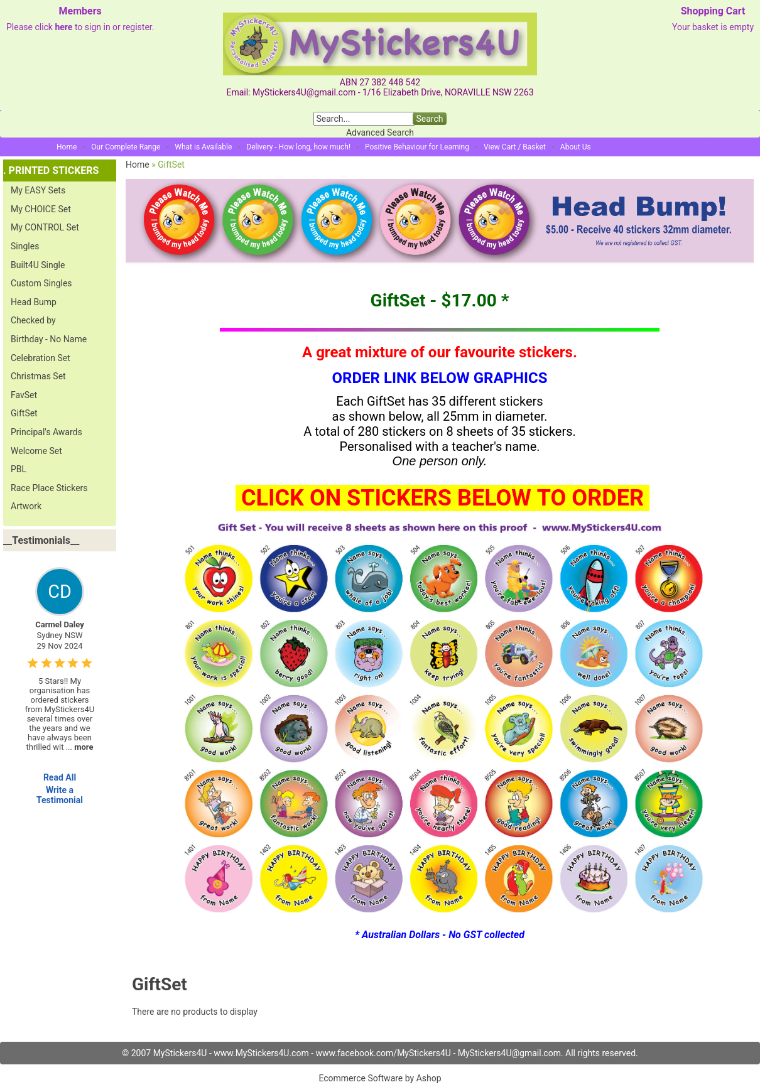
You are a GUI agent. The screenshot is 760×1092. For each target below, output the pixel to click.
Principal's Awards (46, 432)
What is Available (203, 147)
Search (429, 119)
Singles (25, 246)
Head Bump (34, 302)
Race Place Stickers (49, 488)
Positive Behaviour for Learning (417, 147)
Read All (59, 777)
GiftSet (24, 413)
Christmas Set (38, 376)
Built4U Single (38, 265)
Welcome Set (36, 451)
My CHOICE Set (41, 209)
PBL (18, 469)
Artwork (26, 506)
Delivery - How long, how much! (298, 147)
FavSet (24, 395)
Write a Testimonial (59, 795)
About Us (575, 147)
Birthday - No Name (49, 339)
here (63, 27)
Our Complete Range (125, 147)
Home (67, 147)
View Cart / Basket (515, 147)
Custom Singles (41, 283)
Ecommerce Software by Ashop (379, 1078)
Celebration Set (40, 358)
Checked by (33, 320)
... (80, 747)
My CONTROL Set (45, 227)
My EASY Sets (38, 190)
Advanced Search (380, 132)
